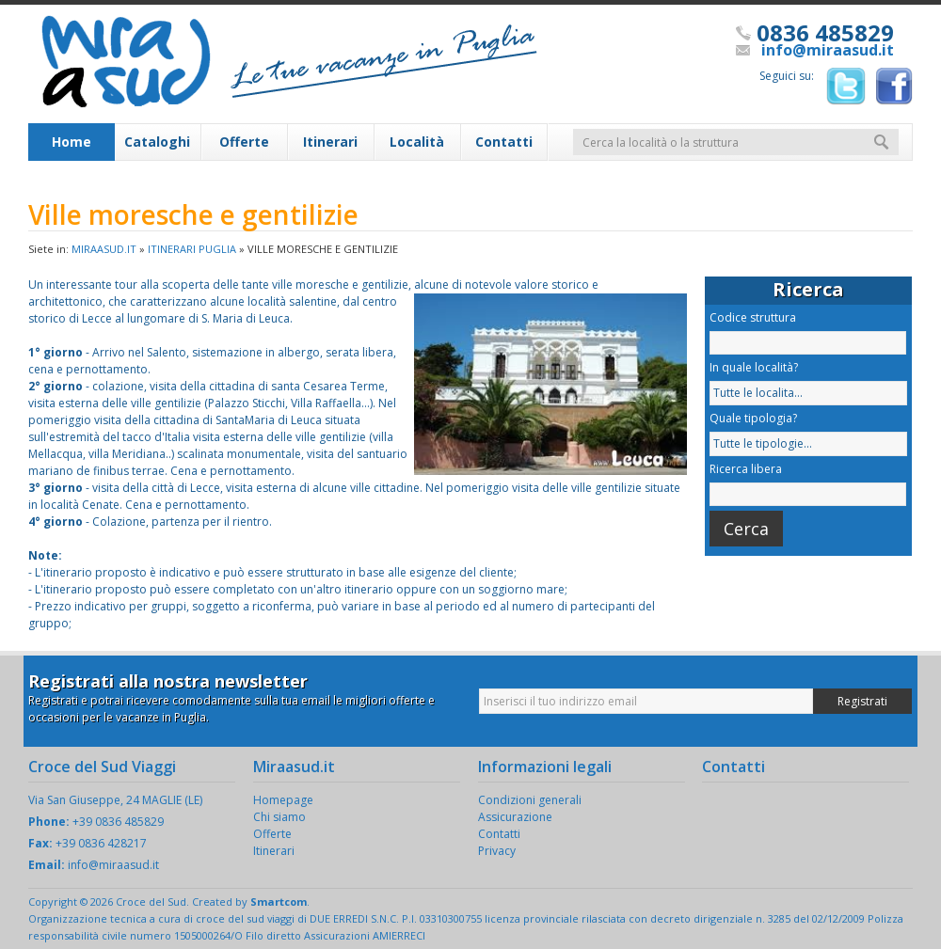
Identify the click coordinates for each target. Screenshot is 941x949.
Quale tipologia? (753, 418)
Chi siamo (279, 817)
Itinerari (330, 141)
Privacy (497, 851)
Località (417, 141)
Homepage (283, 800)
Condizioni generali (530, 800)
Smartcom (278, 901)
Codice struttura (753, 317)
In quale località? (754, 367)
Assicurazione (515, 817)
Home (71, 141)
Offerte (244, 141)
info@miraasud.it (827, 50)
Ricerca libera (746, 469)
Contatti (504, 141)
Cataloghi (157, 141)
